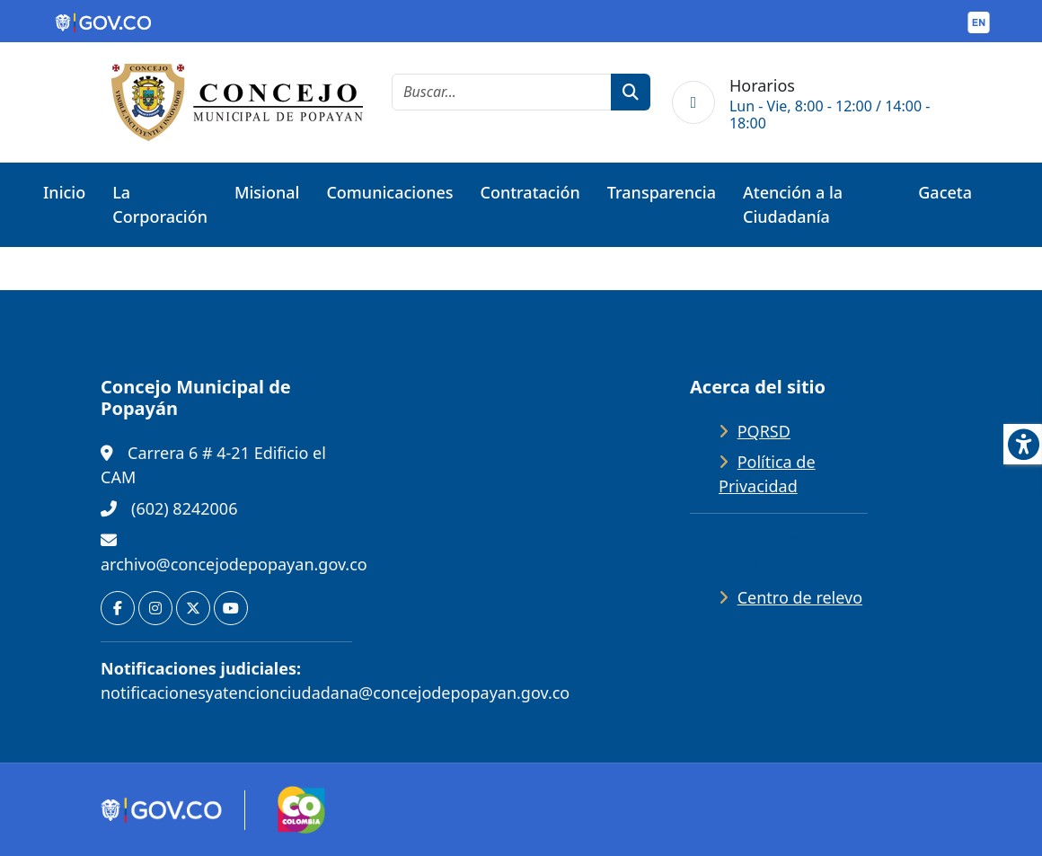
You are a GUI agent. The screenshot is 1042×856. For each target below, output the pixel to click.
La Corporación (160, 204)
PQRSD (763, 431)
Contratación (530, 192)
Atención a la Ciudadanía (793, 204)
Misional (266, 192)
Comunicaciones (389, 192)
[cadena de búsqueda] (502, 92)
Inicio (64, 192)
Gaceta (945, 192)
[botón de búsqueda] (630, 92)
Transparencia (661, 192)
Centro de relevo (799, 597)
